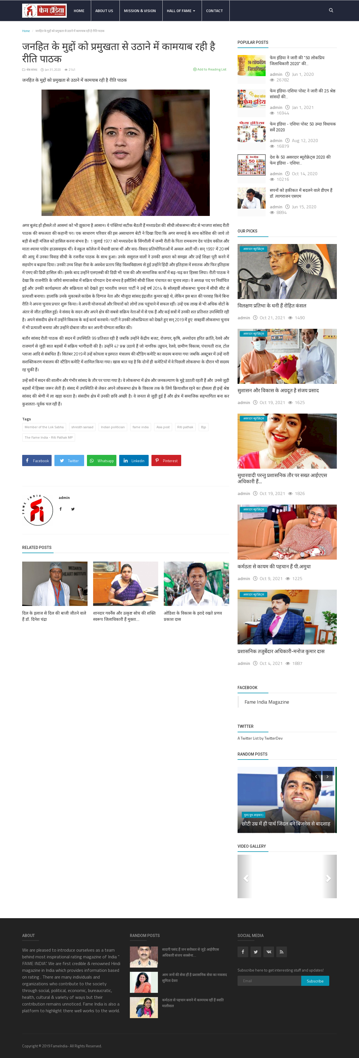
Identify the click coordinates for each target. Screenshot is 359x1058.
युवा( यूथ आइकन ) (253, 815)
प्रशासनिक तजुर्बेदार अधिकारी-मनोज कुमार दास (281, 651)
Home (79, 10)
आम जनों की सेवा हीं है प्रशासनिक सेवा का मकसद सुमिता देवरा (194, 978)
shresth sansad (82, 427)
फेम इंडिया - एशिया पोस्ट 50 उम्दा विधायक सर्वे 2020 (303, 127)
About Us (104, 10)
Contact (214, 10)
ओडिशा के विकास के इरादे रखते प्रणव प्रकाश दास (193, 616)
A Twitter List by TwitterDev (260, 738)
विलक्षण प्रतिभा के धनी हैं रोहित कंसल (272, 306)
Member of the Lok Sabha (44, 427)
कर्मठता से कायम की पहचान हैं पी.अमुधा (274, 566)
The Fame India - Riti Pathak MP (49, 437)
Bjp (204, 427)
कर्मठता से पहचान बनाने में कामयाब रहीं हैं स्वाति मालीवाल (193, 1003)
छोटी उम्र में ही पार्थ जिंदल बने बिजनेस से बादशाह (286, 824)
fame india (141, 427)
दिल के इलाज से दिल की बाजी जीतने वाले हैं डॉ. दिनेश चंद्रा (54, 616)
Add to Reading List (209, 69)
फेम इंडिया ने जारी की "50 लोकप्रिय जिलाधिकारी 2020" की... (297, 60)
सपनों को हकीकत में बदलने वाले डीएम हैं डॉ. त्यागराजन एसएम (301, 193)
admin (64, 497)
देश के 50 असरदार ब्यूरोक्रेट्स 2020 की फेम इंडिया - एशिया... (300, 160)
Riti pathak (186, 427)
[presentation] (316, 776)
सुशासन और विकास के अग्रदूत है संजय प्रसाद (278, 390)
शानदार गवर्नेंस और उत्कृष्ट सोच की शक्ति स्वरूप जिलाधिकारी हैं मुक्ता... (124, 616)
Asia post (163, 427)
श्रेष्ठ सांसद (30, 69)
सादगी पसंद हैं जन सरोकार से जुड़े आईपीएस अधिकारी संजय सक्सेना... (190, 952)
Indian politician (113, 427)
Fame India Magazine (267, 702)
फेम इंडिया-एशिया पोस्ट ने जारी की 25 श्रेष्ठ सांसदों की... (302, 93)
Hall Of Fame (181, 10)
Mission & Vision (140, 10)
